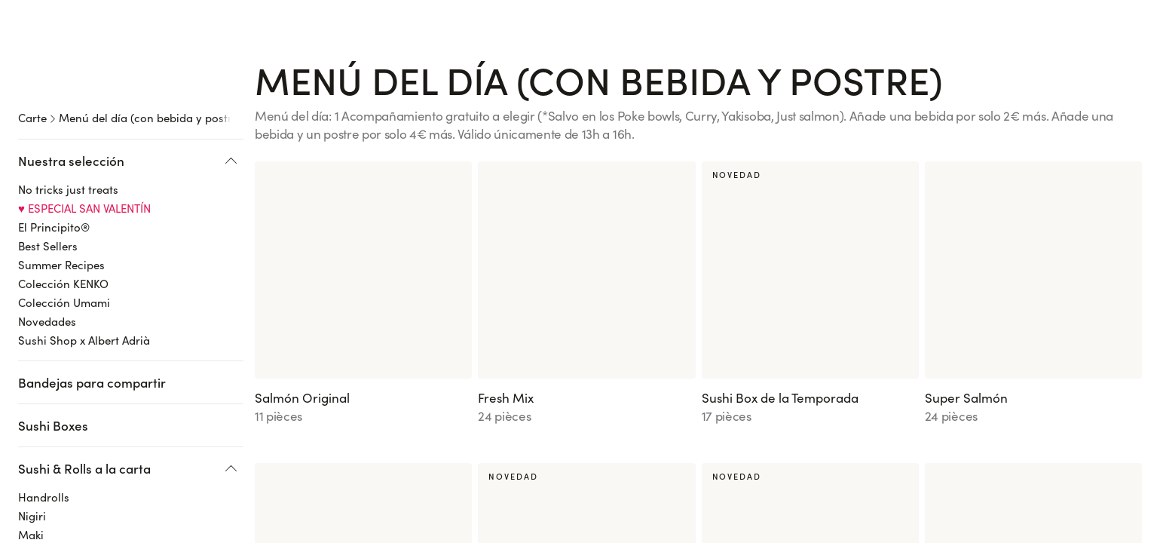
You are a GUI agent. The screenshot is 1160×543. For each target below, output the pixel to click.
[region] (136, 268)
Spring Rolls (49, 475)
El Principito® (54, 130)
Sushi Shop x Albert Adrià (84, 243)
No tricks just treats (68, 92)
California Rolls (58, 457)
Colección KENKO (63, 187)
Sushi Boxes (53, 329)
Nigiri (32, 419)
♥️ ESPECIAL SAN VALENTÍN (84, 111)
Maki (31, 438)
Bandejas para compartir (92, 286)
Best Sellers (48, 149)
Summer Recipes (61, 168)
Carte (32, 69)
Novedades (47, 224)
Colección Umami (64, 205)
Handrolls (43, 400)
